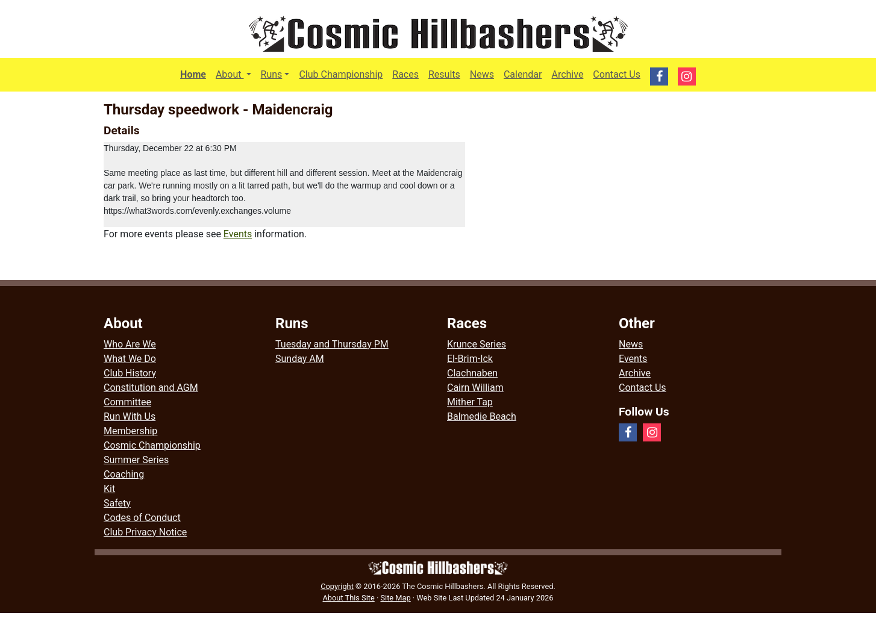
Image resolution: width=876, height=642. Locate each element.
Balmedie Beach (481, 416)
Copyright (337, 586)
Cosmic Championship (152, 445)
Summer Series (136, 460)
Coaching (124, 474)
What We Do (130, 358)
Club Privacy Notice (145, 532)
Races (405, 74)
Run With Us (129, 416)
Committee (127, 402)
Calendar (523, 74)
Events (238, 234)
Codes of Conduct (142, 517)
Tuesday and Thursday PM (332, 344)
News (482, 74)
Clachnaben (472, 373)
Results (444, 74)
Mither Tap (470, 402)
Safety (117, 503)
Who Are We (130, 344)
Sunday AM (299, 358)
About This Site (349, 597)
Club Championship (341, 74)
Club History (130, 373)
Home (193, 74)
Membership (130, 431)
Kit (109, 488)
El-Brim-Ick (470, 358)
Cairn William (475, 387)
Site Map (395, 597)
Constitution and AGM (151, 387)
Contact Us (616, 74)
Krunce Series (476, 344)
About (236, 73)
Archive (567, 74)
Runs (272, 74)
